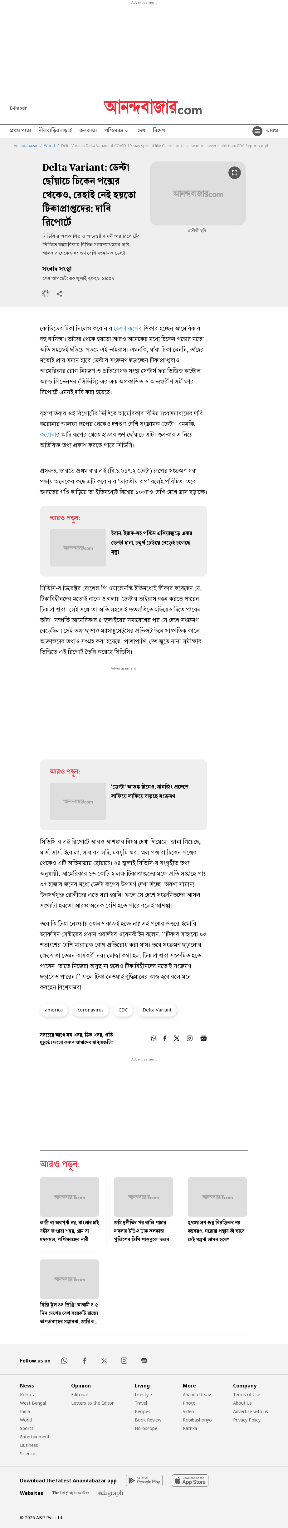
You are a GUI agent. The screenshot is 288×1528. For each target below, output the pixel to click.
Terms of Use (246, 1394)
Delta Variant (157, 1009)
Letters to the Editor (92, 1403)
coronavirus (91, 1009)
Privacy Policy (247, 1420)
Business (29, 1445)
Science (27, 1453)
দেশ (141, 131)
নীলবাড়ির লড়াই (55, 131)
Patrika (190, 1428)
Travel (141, 1403)
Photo (189, 1403)
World (49, 146)
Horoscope (146, 1428)
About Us (242, 1403)
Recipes (142, 1411)
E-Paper (18, 108)
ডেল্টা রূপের (128, 329)
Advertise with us (250, 1411)
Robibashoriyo (197, 1420)
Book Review (148, 1420)
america (54, 1009)
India (25, 1411)
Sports (26, 1428)
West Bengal (33, 1403)
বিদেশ (159, 131)
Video (188, 1411)
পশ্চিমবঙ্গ (117, 131)
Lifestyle (143, 1394)
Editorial (79, 1394)
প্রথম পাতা (20, 131)
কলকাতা (88, 131)
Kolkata (28, 1394)
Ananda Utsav (197, 1394)
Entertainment (35, 1437)
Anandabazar (26, 146)
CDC (123, 1009)
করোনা (48, 435)
